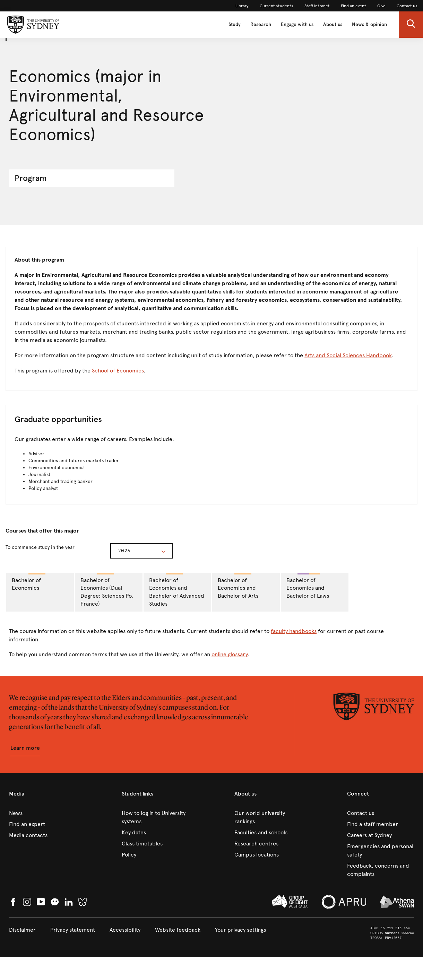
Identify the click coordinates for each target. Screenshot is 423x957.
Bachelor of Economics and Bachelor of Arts (238, 586)
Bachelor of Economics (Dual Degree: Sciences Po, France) (106, 590)
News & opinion (369, 24)
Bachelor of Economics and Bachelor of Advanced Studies (176, 590)
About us (332, 24)
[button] (411, 24)
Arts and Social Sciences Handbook (348, 355)
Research (260, 24)
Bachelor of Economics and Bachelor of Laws (307, 586)
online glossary (230, 654)
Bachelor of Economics (29, 582)
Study (234, 24)
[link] (242, 5)
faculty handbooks (294, 631)
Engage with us (297, 24)
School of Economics (118, 370)
